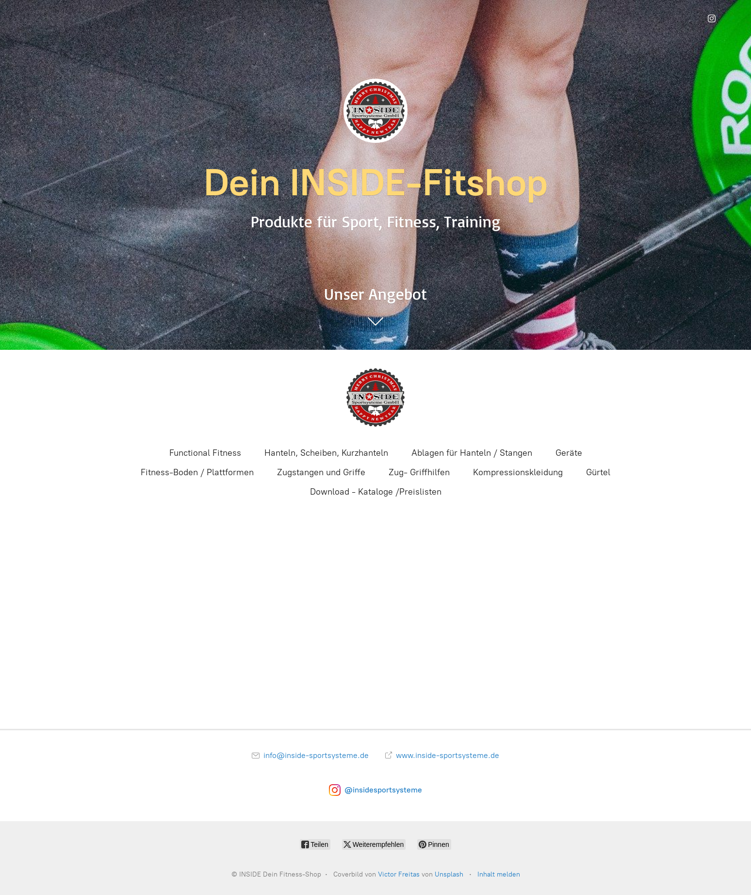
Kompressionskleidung (518, 472)
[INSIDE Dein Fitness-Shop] (375, 397)
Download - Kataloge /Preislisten (375, 491)
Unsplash (449, 874)
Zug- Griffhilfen (419, 472)
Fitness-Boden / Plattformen (197, 472)
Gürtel (598, 472)
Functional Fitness (205, 453)
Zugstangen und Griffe (321, 472)
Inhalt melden (498, 874)
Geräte (568, 453)
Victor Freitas (399, 874)
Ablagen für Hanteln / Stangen (471, 453)
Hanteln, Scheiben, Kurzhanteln (326, 453)
